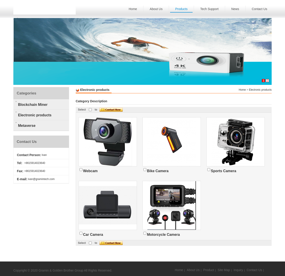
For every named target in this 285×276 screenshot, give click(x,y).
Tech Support (209, 9)
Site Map (224, 270)
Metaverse (26, 126)
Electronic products (260, 89)
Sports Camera (223, 171)
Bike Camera (158, 171)
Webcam (90, 171)
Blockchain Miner (32, 105)
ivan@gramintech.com (41, 179)
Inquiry (238, 270)
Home (133, 9)
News (235, 9)
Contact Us (259, 9)
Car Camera (93, 234)
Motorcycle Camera (163, 234)
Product (208, 270)
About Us (156, 9)
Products (181, 9)
